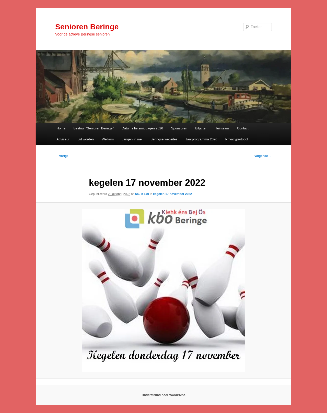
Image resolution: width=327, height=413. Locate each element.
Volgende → (263, 156)
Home (60, 128)
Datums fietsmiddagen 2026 (142, 128)
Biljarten (201, 128)
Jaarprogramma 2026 (201, 139)
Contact (243, 128)
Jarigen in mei (132, 139)
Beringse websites (164, 139)
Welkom (108, 139)
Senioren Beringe (87, 26)
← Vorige (61, 156)
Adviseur (62, 139)
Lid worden (85, 139)
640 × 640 (142, 194)
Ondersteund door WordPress (163, 395)
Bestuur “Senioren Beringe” (93, 128)
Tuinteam (222, 128)
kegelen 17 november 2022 (172, 194)
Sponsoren (179, 128)
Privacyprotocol (236, 139)
